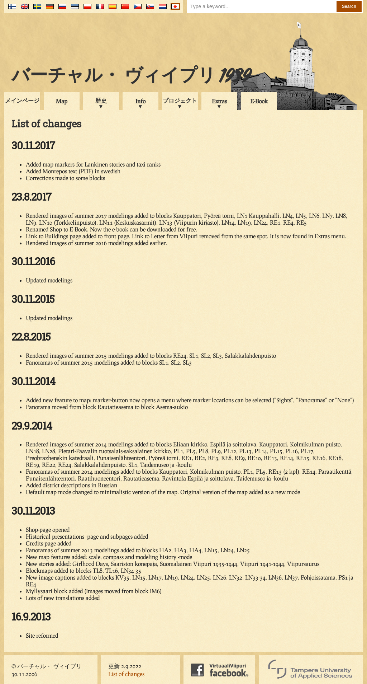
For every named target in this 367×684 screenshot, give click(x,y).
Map (61, 101)
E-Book (259, 101)
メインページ (22, 100)
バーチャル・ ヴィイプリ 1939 (131, 77)
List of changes (126, 673)
